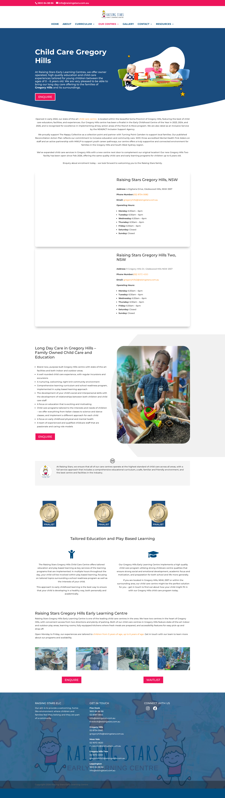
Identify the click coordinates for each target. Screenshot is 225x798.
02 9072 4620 (96, 742)
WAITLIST (153, 680)
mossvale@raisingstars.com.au (105, 746)
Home (55, 24)
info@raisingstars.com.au (102, 718)
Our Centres (107, 24)
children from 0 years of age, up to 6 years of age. (118, 634)
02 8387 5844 (96, 714)
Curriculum (83, 24)
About (67, 24)
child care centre (88, 119)
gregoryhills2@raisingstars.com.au (141, 279)
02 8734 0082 (96, 730)
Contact (143, 24)
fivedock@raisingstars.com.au (105, 721)
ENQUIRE (45, 97)
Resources (163, 24)
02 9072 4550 (96, 755)
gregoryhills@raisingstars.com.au (141, 200)
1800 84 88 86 (97, 711)
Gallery (128, 24)
